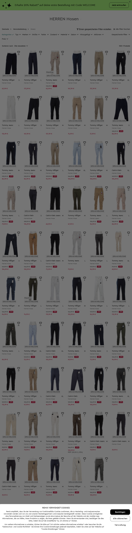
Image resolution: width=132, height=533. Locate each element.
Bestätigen (120, 512)
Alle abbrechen (120, 519)
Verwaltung (120, 525)
